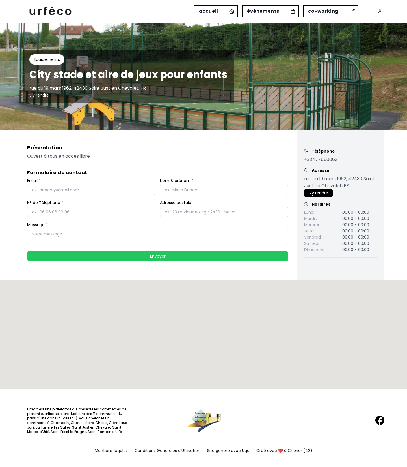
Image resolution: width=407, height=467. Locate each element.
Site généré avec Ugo (228, 450)
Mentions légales (111, 450)
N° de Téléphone (45, 202)
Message (37, 225)
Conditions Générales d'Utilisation (167, 450)
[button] (203, 329)
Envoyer (158, 256)
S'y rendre (39, 95)
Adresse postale (175, 202)
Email (34, 180)
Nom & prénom (177, 180)
